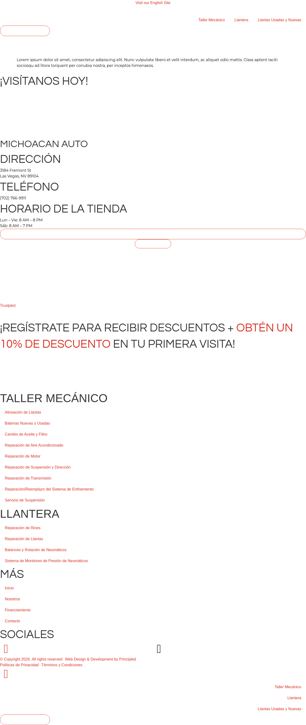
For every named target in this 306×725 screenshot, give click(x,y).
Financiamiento (18, 610)
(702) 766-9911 (13, 198)
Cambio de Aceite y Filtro (26, 434)
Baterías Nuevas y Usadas (27, 423)
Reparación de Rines (22, 528)
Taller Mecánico (211, 20)
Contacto (12, 621)
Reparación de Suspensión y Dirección (38, 467)
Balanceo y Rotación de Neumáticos (35, 550)
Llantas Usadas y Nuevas (279, 20)
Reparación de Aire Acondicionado (34, 445)
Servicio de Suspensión (25, 500)
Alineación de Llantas (23, 412)
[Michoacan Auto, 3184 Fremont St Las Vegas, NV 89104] (153, 284)
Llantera (241, 20)
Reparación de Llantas (24, 539)
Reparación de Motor (22, 456)
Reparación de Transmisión (28, 478)
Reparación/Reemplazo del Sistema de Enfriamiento (49, 489)
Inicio (9, 588)
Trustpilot (8, 306)
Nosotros (12, 599)
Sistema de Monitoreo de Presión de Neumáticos (46, 561)
